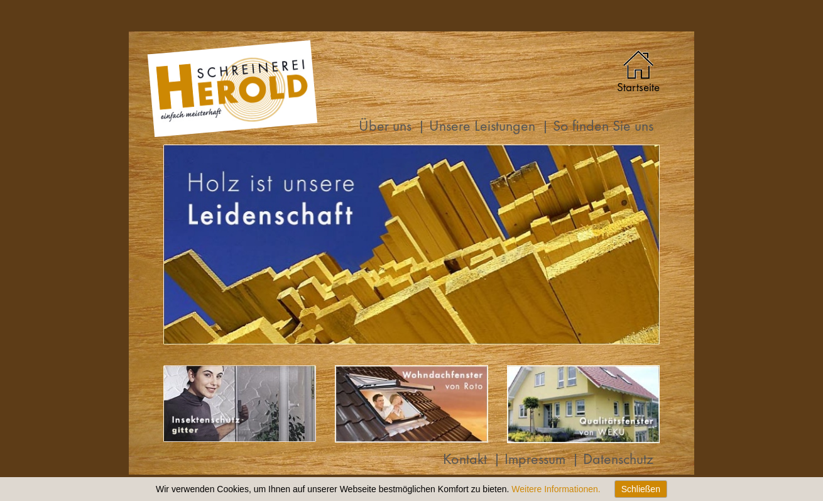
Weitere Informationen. (555, 489)
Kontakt (465, 460)
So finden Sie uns (603, 127)
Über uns (385, 127)
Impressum (534, 460)
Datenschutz (618, 460)
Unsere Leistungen (482, 127)
